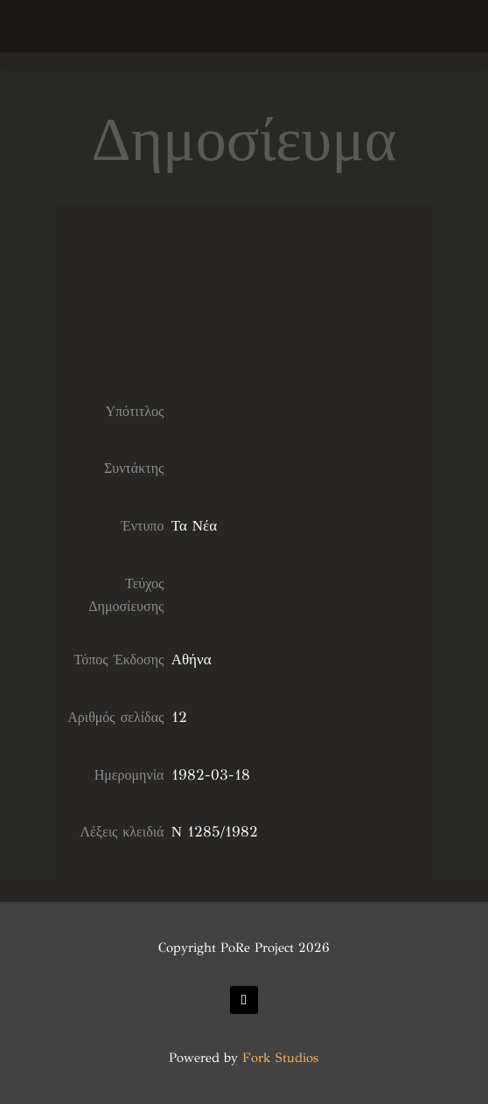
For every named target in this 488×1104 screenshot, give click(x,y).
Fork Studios (280, 1058)
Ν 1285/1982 (214, 832)
